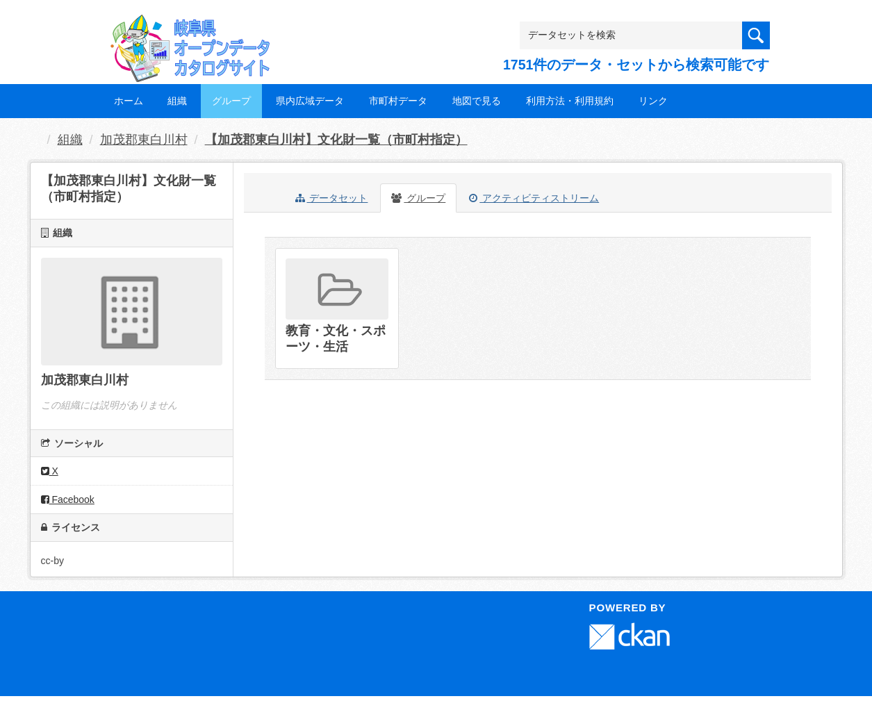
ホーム (128, 100)
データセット (331, 198)
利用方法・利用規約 (570, 100)
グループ (231, 100)
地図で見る (476, 100)
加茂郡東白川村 (144, 140)
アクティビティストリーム (534, 198)
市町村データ (398, 100)
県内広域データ (310, 100)
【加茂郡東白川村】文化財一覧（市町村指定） (336, 140)
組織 (177, 100)
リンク (653, 100)
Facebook (67, 499)
